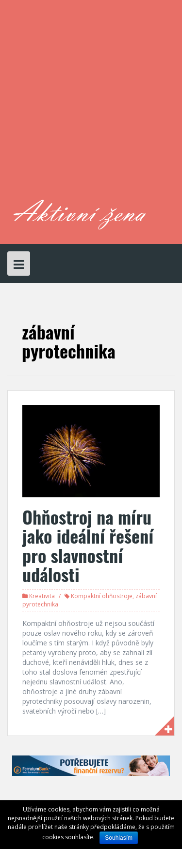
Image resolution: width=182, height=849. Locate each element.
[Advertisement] (91, 103)
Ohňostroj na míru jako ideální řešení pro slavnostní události (87, 545)
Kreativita (42, 596)
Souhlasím (118, 837)
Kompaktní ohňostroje (101, 596)
